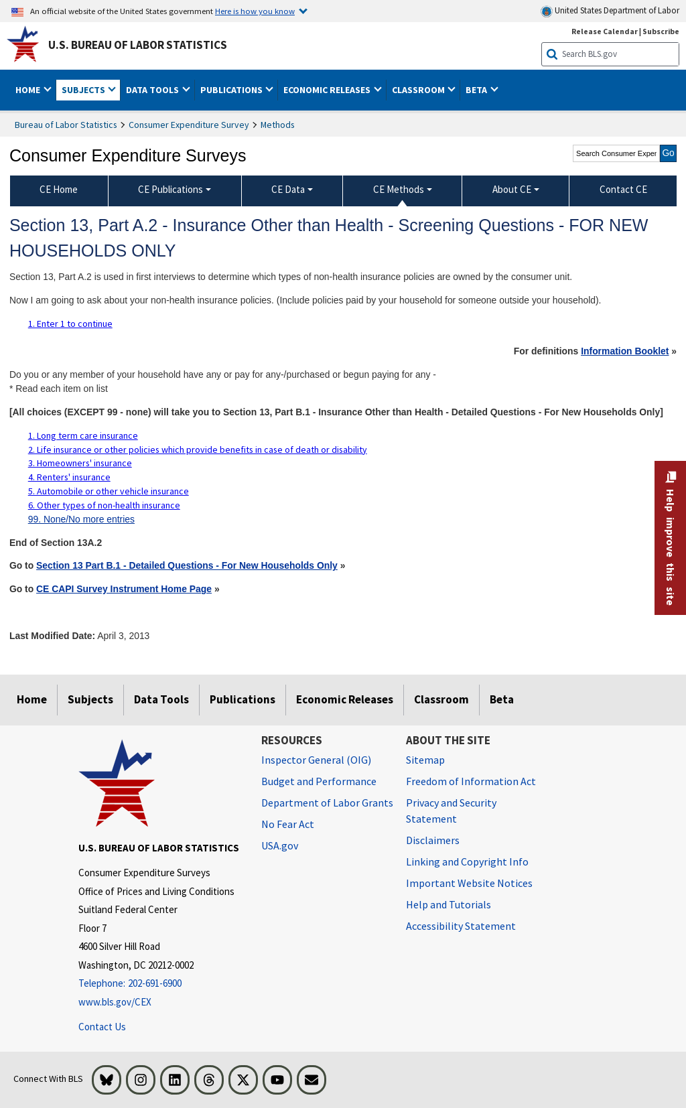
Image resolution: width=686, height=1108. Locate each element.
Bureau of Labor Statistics (66, 125)
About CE (511, 189)
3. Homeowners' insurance (80, 463)
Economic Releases (344, 699)
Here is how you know (255, 10)
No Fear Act (287, 824)
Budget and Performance (318, 781)
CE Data (288, 189)
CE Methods (398, 189)
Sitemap (425, 759)
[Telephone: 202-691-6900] (159, 983)
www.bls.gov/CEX (114, 1001)
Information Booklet (625, 351)
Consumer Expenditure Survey (189, 125)
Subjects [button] (84, 90)
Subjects (90, 699)
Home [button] (28, 90)
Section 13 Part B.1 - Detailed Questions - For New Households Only (187, 565)
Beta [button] (477, 90)
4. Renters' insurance (69, 477)
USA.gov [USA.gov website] (279, 845)
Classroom (441, 699)
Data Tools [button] (153, 90)
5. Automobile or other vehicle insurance (108, 491)
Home (32, 699)
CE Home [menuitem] (59, 189)
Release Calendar (604, 31)
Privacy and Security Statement (451, 810)
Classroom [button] (419, 90)
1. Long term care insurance (83, 435)
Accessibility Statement (461, 925)
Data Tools (161, 699)
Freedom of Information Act (471, 781)
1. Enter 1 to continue (70, 324)
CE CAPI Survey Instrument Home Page (124, 588)
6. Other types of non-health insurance (104, 505)
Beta (502, 699)
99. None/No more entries (81, 519)
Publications (242, 699)
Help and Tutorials (448, 904)
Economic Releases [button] (327, 90)
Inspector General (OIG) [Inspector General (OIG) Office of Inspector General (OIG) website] (316, 759)
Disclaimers (433, 840)
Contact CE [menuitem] (623, 189)
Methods (278, 125)
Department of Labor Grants (327, 802)
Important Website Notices (469, 883)
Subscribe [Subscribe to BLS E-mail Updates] (660, 31)
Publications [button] (232, 90)
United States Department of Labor (610, 11)
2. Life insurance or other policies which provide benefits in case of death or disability (197, 449)
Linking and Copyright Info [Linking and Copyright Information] (467, 861)
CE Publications (170, 189)
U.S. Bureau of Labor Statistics (137, 45)
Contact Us (102, 1026)
